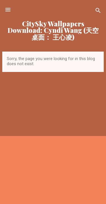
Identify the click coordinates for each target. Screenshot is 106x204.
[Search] (98, 11)
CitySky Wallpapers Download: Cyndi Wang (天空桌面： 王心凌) (53, 30)
